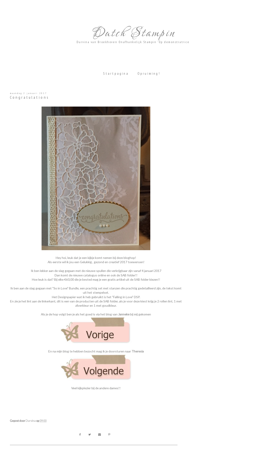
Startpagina (116, 73)
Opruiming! (148, 73)
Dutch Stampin (133, 33)
